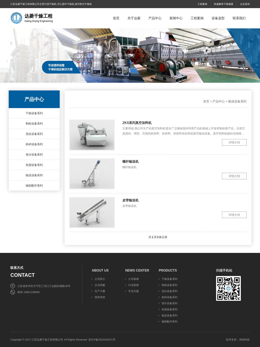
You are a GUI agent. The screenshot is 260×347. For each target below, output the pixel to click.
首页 (206, 101)
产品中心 (219, 101)
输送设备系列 (34, 175)
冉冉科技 (244, 339)
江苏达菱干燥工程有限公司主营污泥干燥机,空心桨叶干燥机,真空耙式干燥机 (51, 4)
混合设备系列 (34, 133)
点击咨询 (245, 4)
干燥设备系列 (34, 113)
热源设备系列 (34, 165)
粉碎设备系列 (34, 144)
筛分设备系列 (34, 154)
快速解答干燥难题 (223, 4)
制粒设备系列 (34, 123)
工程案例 (202, 4)
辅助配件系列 (34, 185)
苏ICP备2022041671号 (101, 339)
